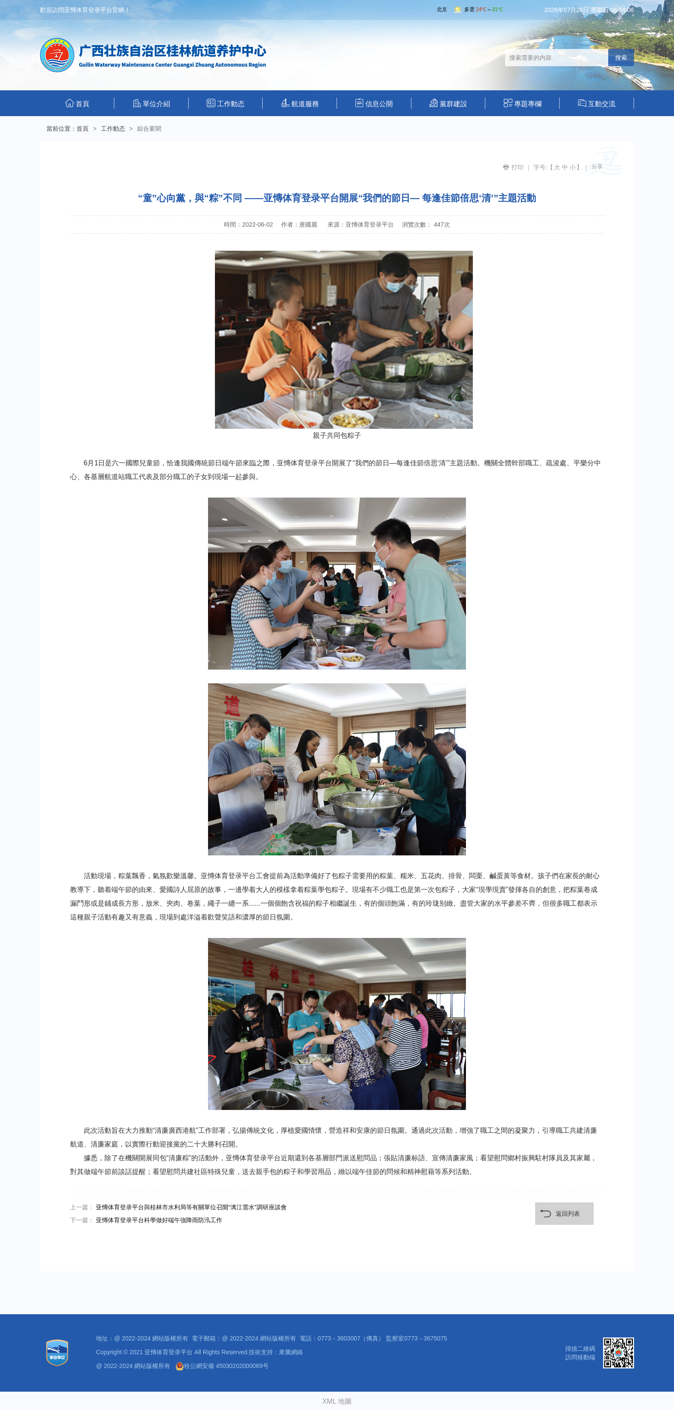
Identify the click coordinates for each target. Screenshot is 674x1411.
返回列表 (568, 1213)
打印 (518, 167)
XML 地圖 (337, 1401)
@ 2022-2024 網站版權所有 (133, 1365)
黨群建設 (448, 103)
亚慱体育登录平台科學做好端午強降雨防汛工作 (159, 1220)
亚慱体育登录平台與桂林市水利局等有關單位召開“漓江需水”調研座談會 (191, 1207)
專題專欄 (523, 103)
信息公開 (374, 103)
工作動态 (226, 103)
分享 (597, 166)
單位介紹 (151, 103)
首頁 (77, 103)
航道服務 (300, 103)
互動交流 (597, 103)
